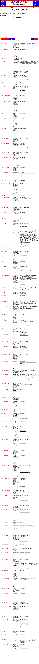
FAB (5, 223)
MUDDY (5, 393)
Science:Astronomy (23, 431)
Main (15, 10)
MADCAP (6, 361)
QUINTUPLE (6, 455)
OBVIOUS (6, 409)
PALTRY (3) (6, 426)
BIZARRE (6, 138)
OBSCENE (6, 405)
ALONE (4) (6, 75)
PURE (5, 443)
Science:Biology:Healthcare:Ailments (26, 308)
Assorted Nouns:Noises (24, 332)
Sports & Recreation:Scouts (25, 381)
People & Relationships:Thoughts (26, 384)
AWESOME (6, 118)
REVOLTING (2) (7, 460)
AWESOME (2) (7, 123)
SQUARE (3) (6, 529)
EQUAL (5, 218)
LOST (5, 328)
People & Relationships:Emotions (26, 290)
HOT (5, 292)
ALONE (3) (6, 71)
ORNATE (6, 413)
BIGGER (5, 134)
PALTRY (5, 418)
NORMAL (6, 401)
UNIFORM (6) (6, 588)
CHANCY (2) (6, 167)
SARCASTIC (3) (7, 490)
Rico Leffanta (22, 58)
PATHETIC (6, 430)
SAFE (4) (5, 474)
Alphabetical (3, 5)
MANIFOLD (6, 370)
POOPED (6, 439)
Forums (35, 1)
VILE (5, 616)
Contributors (36, 2)
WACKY (5, 623)
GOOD (5, 284)
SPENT (5, 522)
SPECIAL (6, 516)
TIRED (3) (6, 548)
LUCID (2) (6, 341)
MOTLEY (6, 389)
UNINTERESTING (7, 593)
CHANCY (6, 163)
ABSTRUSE (6, 49)
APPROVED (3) (7, 101)
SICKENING (6, 500)
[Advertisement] (19, 28)
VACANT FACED (7, 606)
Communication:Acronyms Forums (26, 279)
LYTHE (5, 346)
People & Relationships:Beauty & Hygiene (27, 173)
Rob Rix (21, 364)
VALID (5, 612)
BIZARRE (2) (6, 143)
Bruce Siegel (22, 113)
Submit (35, 5)
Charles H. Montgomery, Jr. (25, 228)
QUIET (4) (6, 450)
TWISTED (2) (6, 648)
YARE (5, 639)
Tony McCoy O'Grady (24, 49)
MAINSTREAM (7, 364)
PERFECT (6, 434)
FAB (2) (5, 226)
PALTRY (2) (6, 421)
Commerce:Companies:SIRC (25, 242)
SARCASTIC (6, 478)
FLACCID (6, 255)
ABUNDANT (6, 53)
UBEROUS (6, 570)
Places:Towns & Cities (24, 603)
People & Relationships (24, 66)
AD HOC (5, 58)
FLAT (5, 258)
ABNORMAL (6, 43)
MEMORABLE (7, 383)
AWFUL (5, 128)
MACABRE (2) (7, 354)
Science (21, 371)
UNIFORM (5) (6, 582)
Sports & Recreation (23, 347)
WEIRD (5, 625)
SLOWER (6, 505)
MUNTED (6, 397)
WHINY (5, 631)
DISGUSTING (6, 197)
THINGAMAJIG (31, 232)
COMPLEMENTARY (8, 183)
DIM (5, 195)
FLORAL (6, 261)
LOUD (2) (6, 334)
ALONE (5, 61)
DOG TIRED (6, 207)
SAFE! (5, 472)
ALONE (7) (6, 86)
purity (2, 41)
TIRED (5, 555)
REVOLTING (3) (7, 465)
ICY (5, 299)
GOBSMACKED (7, 275)
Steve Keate (22, 465)
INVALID (6, 314)
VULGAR (6, 619)
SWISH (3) (6, 544)
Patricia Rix (22, 331)
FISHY (5, 251)
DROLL (5, 212)
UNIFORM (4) (6, 578)
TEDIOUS (6, 563)
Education (22, 642)
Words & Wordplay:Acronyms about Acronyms (28, 303)
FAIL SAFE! (6, 228)
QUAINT (5, 446)
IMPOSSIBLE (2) (7, 306)
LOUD (5, 331)
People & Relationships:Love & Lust (26, 321)
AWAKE (5, 113)
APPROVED (6, 90)
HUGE (5, 295)
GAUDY (5, 266)
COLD (5, 180)
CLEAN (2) (6, 172)
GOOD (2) (6, 287)
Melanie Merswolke (23, 266)
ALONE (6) (6, 82)
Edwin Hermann (23, 128)
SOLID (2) (6, 509)
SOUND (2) (6, 512)
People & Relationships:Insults (25, 198)
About (35, 4)
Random (2, 4)
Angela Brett (22, 43)
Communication (23, 479)
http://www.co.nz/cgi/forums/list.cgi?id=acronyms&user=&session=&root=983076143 (28, 278)
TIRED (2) (31, 548)
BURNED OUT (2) (7, 157)
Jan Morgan (22, 118)
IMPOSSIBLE (6, 301)
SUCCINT (6, 535)
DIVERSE (6, 202)
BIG (5, 132)
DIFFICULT (6, 190)
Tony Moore (22, 134)
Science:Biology (23, 144)
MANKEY (6, 374)
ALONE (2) (6, 67)
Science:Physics (23, 293)
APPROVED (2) (7, 95)
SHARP (5, 495)
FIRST (5, 246)
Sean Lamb (22, 563)
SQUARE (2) (6, 525)
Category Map (18, 17)
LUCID (5, 337)
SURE (5, 541)
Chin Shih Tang (23, 639)
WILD (5, 634)
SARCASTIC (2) (7, 486)
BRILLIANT (6, 152)
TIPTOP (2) (6, 559)
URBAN (5, 602)
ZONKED (6, 644)
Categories (3, 2)
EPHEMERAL (34, 301)
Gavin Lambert (22, 397)
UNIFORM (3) (32, 578)
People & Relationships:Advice (25, 475)
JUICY (5, 320)
